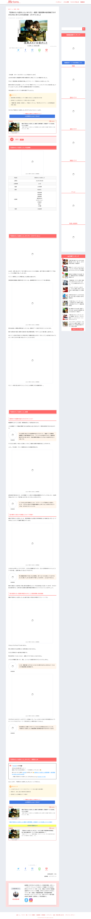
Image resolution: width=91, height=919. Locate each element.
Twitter (26, 902)
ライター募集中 (31, 915)
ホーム (18, 915)
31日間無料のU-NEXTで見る (31, 116)
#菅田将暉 (47, 772)
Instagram (31, 902)
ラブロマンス (53, 876)
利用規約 (43, 915)
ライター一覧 (24, 915)
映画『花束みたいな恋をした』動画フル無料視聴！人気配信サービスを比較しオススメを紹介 (31, 822)
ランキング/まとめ (75, 2)
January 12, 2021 (42, 776)
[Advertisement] (32, 64)
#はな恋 (15, 765)
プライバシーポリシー (70, 915)
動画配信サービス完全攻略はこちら (73, 62)
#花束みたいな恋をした (39, 772)
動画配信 (83, 2)
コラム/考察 (66, 2)
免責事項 (38, 915)
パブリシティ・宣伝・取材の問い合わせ (55, 915)
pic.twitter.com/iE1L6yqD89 (19, 774)
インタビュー (59, 2)
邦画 (55, 874)
